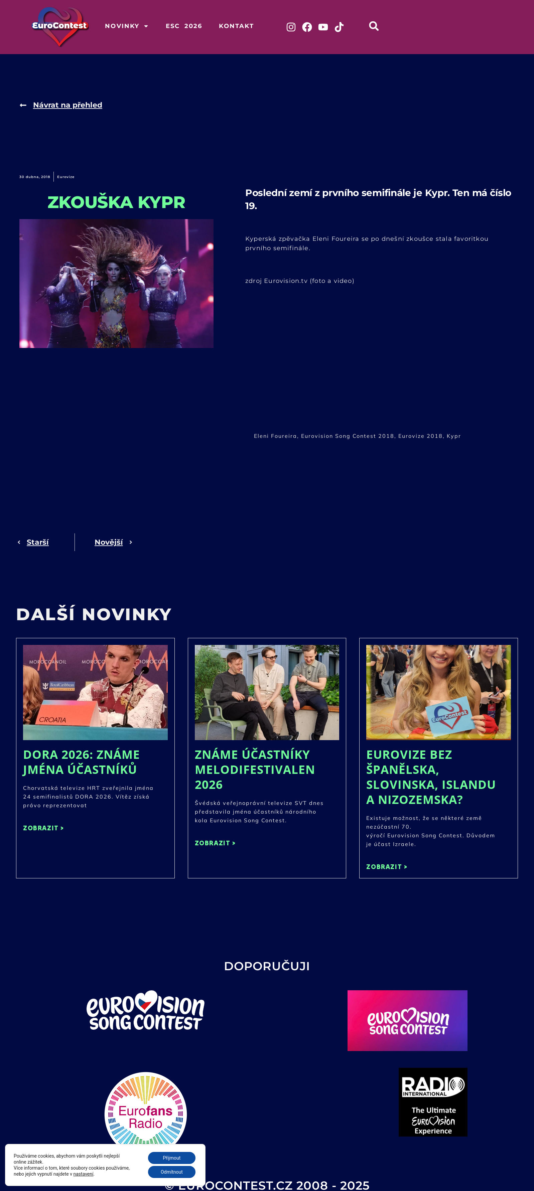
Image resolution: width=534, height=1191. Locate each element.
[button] (374, 26)
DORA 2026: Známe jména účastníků (81, 761)
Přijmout (171, 1158)
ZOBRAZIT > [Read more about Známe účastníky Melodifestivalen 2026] (215, 843)
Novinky (127, 26)
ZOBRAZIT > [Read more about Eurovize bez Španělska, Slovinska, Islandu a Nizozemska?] (386, 866)
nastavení (84, 1174)
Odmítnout (172, 1172)
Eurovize (66, 177)
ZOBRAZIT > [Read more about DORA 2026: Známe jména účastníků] (43, 828)
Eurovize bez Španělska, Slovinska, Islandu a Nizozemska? (431, 776)
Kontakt (236, 26)
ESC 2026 (184, 26)
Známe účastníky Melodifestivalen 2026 (255, 769)
